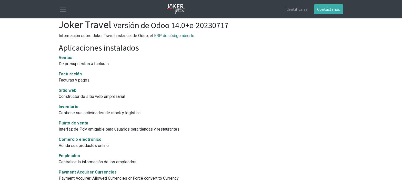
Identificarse (296, 9)
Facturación (70, 74)
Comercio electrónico (80, 139)
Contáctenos (328, 9)
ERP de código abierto (174, 35)
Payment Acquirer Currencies (88, 172)
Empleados (69, 155)
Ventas (65, 57)
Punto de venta (73, 123)
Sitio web (67, 90)
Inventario (68, 106)
